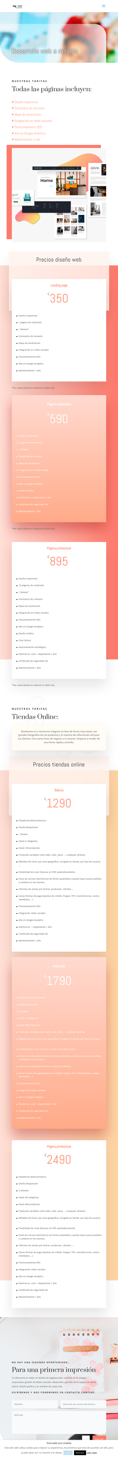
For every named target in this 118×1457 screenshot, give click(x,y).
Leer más (92, 1452)
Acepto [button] (68, 1453)
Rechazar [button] (80, 1452)
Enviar (99, 1439)
